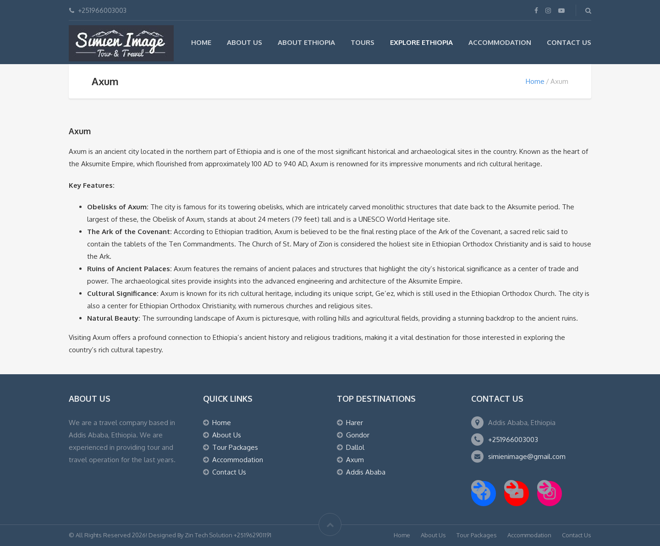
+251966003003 (513, 439)
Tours (362, 42)
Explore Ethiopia (421, 42)
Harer (354, 422)
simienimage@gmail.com (527, 456)
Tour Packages (235, 447)
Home (201, 42)
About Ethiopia (306, 42)
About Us (244, 42)
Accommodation (499, 42)
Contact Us (569, 42)
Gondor (357, 435)
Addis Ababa (365, 472)
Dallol (355, 447)
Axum (355, 459)
